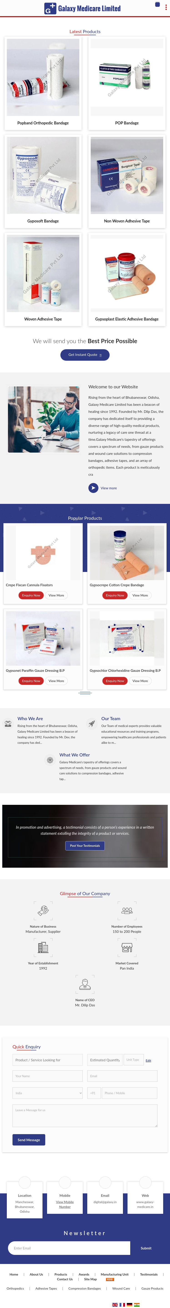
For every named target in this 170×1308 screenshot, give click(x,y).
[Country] (47, 1093)
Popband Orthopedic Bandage (43, 123)
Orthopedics (15, 1288)
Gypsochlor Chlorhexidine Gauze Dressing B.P (125, 670)
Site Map (90, 1279)
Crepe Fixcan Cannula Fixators (29, 585)
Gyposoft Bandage (43, 221)
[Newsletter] (69, 1248)
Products (61, 1274)
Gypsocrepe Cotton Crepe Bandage (117, 585)
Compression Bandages (84, 1288)
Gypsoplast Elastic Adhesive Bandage (126, 319)
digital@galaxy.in (105, 1202)
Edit (148, 1060)
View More (56, 595)
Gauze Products (152, 1288)
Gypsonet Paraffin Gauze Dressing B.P (35, 670)
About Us (36, 1274)
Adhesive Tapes (46, 1288)
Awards (84, 1274)
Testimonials (149, 1274)
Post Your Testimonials (85, 845)
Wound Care (121, 1288)
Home (14, 1274)
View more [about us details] (109, 488)
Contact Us (65, 1279)
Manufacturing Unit (115, 1274)
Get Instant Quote (85, 355)
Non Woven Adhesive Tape (127, 221)
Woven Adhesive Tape (43, 319)
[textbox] (134, 1059)
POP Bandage (127, 123)
